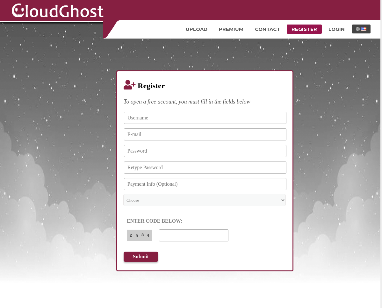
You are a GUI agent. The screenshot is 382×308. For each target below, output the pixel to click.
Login (336, 29)
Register (304, 29)
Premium (231, 29)
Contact (267, 29)
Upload (196, 29)
